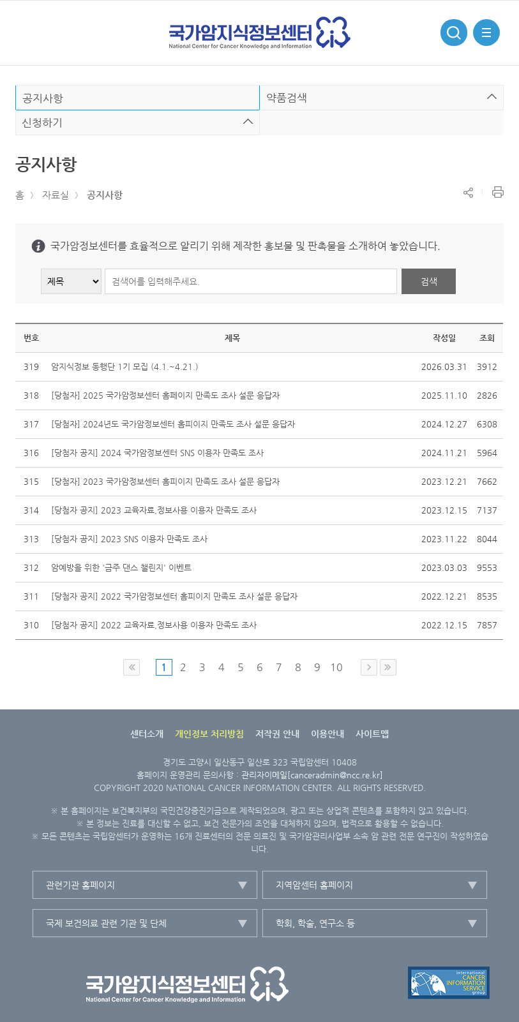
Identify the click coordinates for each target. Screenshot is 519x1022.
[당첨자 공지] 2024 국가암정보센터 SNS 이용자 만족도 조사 (157, 452)
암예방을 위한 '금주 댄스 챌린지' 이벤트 (121, 567)
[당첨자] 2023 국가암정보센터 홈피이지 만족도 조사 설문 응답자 (165, 481)
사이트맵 (372, 734)
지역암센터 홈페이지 (314, 885)
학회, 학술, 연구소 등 (315, 923)
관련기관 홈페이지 (80, 885)
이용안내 (327, 734)
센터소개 (146, 734)
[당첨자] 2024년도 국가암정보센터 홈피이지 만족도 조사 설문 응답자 (173, 424)
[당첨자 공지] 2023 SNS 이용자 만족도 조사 (129, 539)
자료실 (55, 194)
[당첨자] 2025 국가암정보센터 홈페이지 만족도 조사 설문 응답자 (165, 395)
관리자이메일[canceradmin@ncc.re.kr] (312, 775)
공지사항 (105, 194)
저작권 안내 (277, 734)
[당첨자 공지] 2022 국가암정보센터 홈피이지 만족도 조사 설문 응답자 (174, 596)
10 (336, 667)
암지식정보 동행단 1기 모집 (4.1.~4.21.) (125, 366)
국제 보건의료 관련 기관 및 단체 (106, 923)
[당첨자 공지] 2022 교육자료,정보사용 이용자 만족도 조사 (154, 625)
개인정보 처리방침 (209, 734)
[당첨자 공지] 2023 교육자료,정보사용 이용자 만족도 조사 (154, 510)
